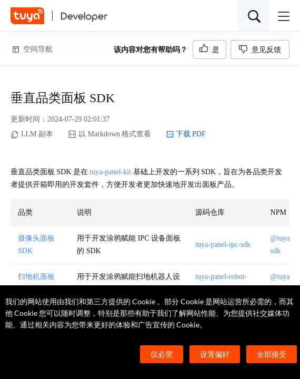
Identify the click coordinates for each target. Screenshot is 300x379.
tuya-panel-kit (111, 172)
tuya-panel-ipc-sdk (223, 244)
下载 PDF (186, 134)
